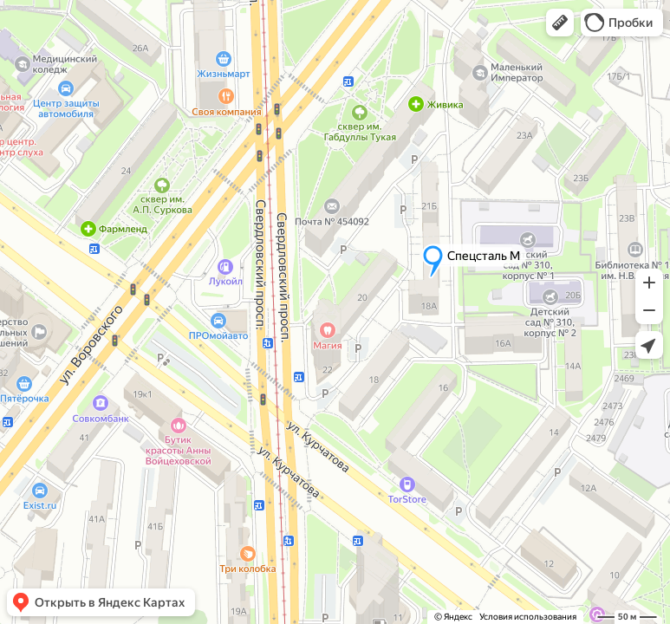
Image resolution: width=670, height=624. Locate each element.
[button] (560, 22)
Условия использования (527, 616)
